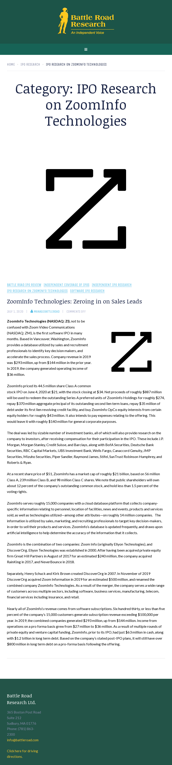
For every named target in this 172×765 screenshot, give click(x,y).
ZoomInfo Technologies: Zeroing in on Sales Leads (74, 301)
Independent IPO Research (112, 285)
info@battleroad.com (23, 740)
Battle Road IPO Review (24, 285)
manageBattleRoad (45, 311)
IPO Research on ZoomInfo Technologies (37, 291)
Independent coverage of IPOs (66, 285)
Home (11, 64)
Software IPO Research (87, 291)
